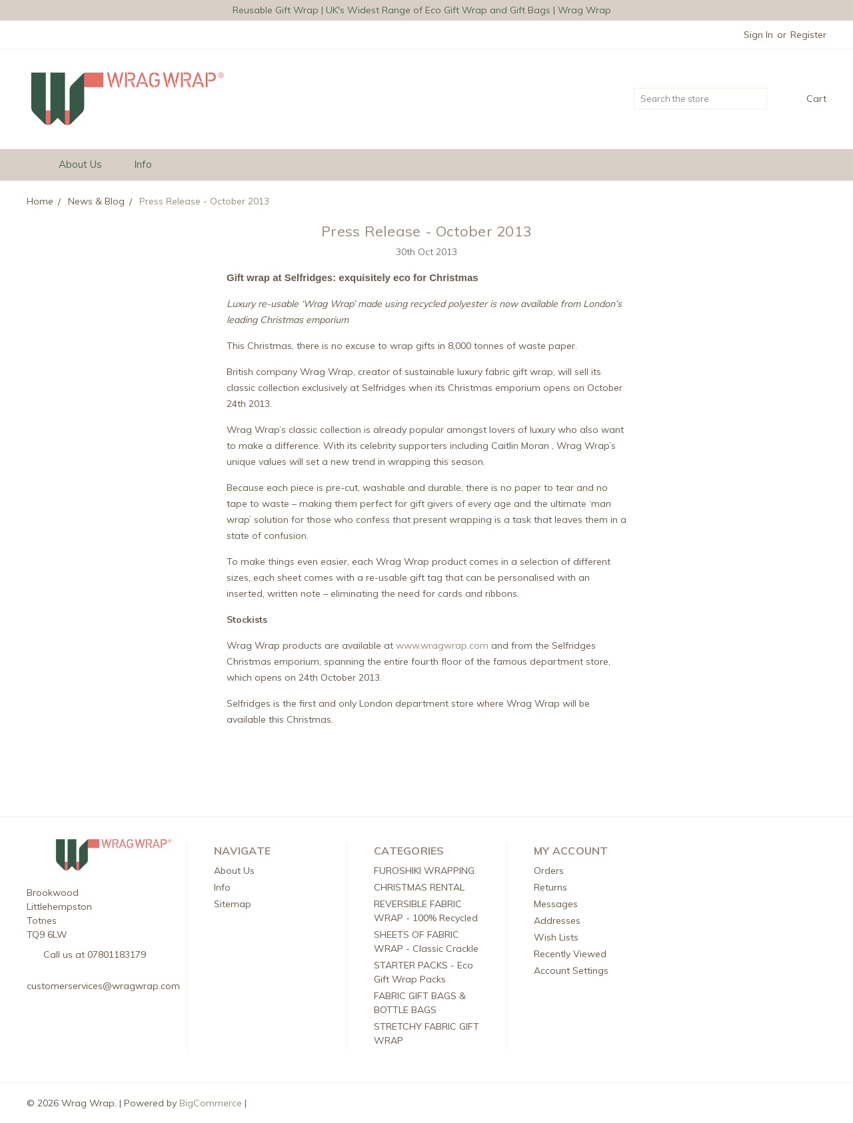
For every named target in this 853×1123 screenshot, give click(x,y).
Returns (550, 887)
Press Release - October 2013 (426, 231)
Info (149, 164)
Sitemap (232, 904)
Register (808, 35)
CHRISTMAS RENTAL (419, 887)
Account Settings (571, 970)
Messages (556, 904)
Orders (549, 871)
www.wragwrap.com (442, 645)
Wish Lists (556, 937)
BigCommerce (210, 1103)
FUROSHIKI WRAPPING (424, 871)
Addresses (557, 921)
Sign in (758, 35)
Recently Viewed (570, 954)
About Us (86, 164)
